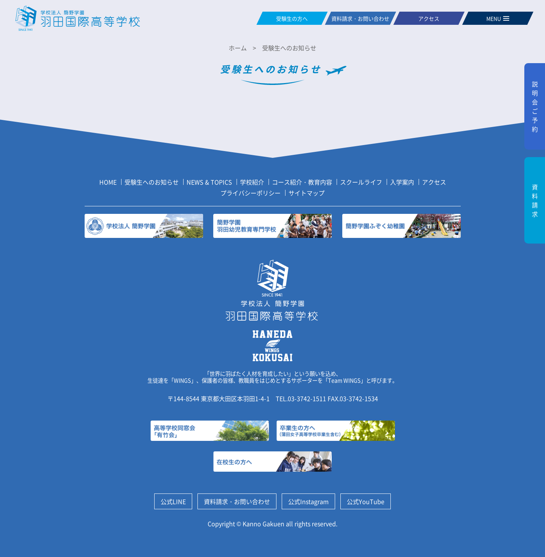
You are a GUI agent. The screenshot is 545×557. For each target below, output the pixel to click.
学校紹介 (252, 182)
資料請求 (534, 200)
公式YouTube (365, 501)
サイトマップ (306, 193)
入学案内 (402, 182)
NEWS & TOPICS (209, 182)
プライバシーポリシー (250, 193)
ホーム (238, 47)
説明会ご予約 (534, 106)
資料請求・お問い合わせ (237, 501)
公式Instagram (308, 501)
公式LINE (173, 501)
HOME (108, 182)
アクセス (434, 182)
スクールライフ (361, 182)
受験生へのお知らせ (151, 182)
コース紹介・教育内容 (302, 182)
